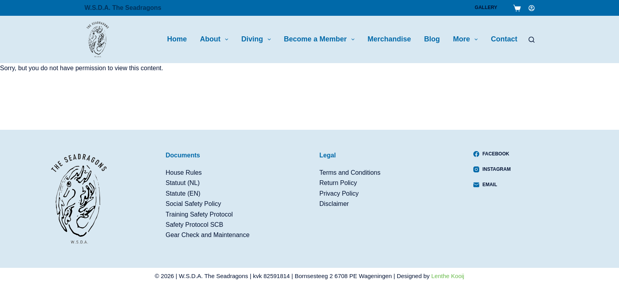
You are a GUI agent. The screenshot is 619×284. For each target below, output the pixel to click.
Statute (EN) (183, 193)
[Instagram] (492, 169)
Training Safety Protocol (199, 214)
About (215, 39)
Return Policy (338, 182)
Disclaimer (334, 203)
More (467, 39)
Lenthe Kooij (447, 276)
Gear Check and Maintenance (208, 235)
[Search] (532, 40)
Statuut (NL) (183, 182)
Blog (432, 39)
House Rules (184, 172)
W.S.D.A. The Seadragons (122, 7)
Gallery (486, 7)
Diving (257, 39)
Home (177, 39)
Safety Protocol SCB (194, 224)
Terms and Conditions (350, 172)
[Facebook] (492, 154)
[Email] (492, 184)
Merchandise (389, 39)
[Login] (532, 8)
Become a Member (321, 39)
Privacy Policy (339, 193)
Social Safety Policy (193, 203)
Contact (504, 39)
